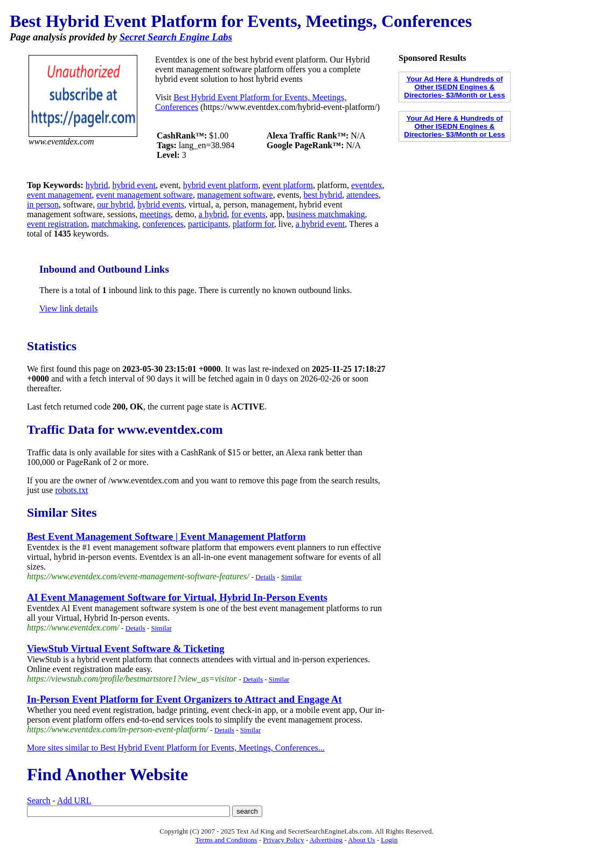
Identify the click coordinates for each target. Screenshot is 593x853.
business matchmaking (326, 214)
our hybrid (115, 204)
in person (43, 204)
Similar (291, 577)
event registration (57, 223)
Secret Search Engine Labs (176, 37)
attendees (362, 194)
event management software (144, 194)
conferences (163, 223)
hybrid (97, 185)
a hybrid (213, 214)
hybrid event (134, 185)
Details (265, 577)
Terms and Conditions (226, 840)
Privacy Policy (283, 840)
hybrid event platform (221, 185)
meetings (155, 214)
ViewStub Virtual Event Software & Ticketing (126, 648)
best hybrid (323, 194)
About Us (361, 840)
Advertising (326, 840)
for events (248, 214)
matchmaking (115, 223)
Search (39, 800)
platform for (253, 223)
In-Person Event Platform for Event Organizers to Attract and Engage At (184, 699)
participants (208, 223)
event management (59, 194)
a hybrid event (320, 223)
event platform (287, 185)
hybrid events (160, 204)
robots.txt (71, 490)
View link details (68, 308)
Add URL (74, 800)
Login (389, 840)
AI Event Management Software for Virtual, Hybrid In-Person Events (177, 597)
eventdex (366, 185)
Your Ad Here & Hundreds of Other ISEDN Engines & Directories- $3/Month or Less (454, 87)
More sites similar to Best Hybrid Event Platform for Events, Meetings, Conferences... (176, 747)
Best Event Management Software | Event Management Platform (166, 536)
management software (235, 194)
